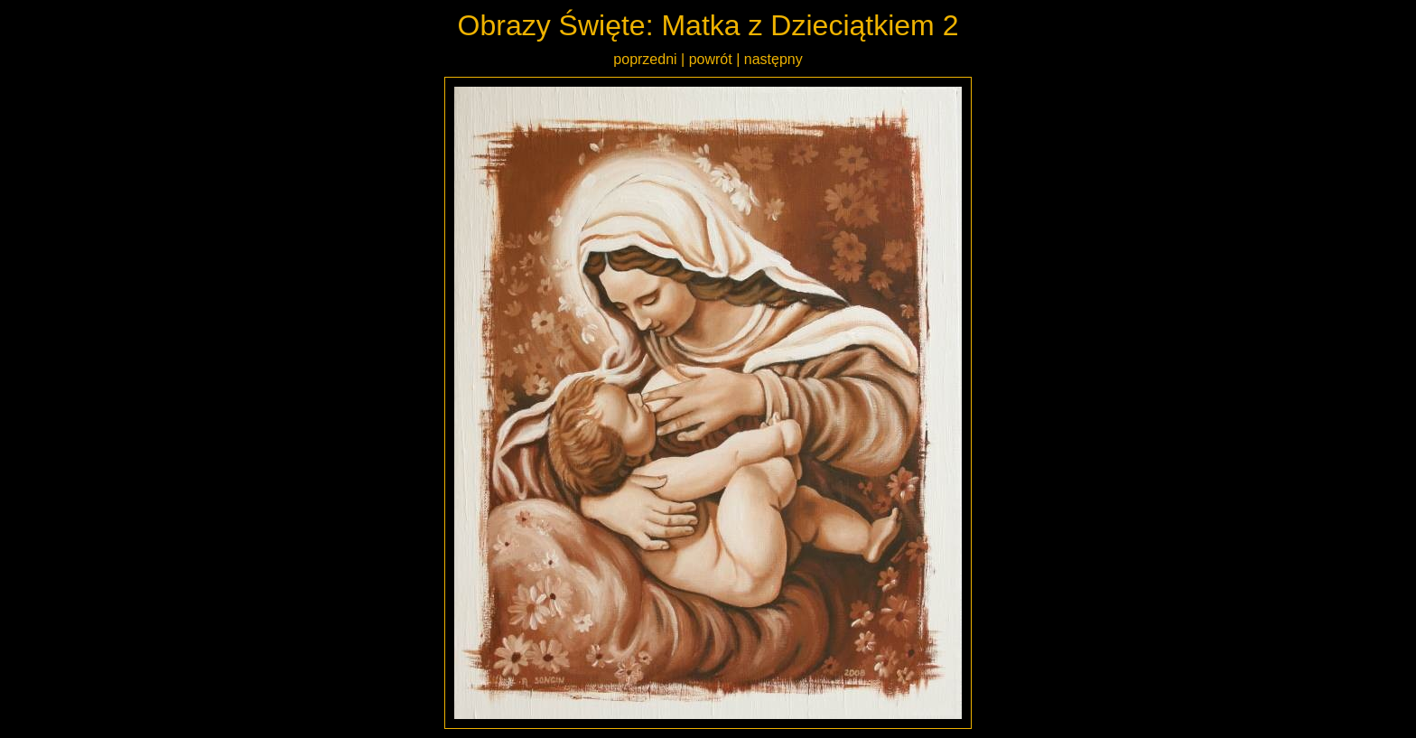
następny (773, 59)
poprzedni (644, 59)
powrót (710, 59)
